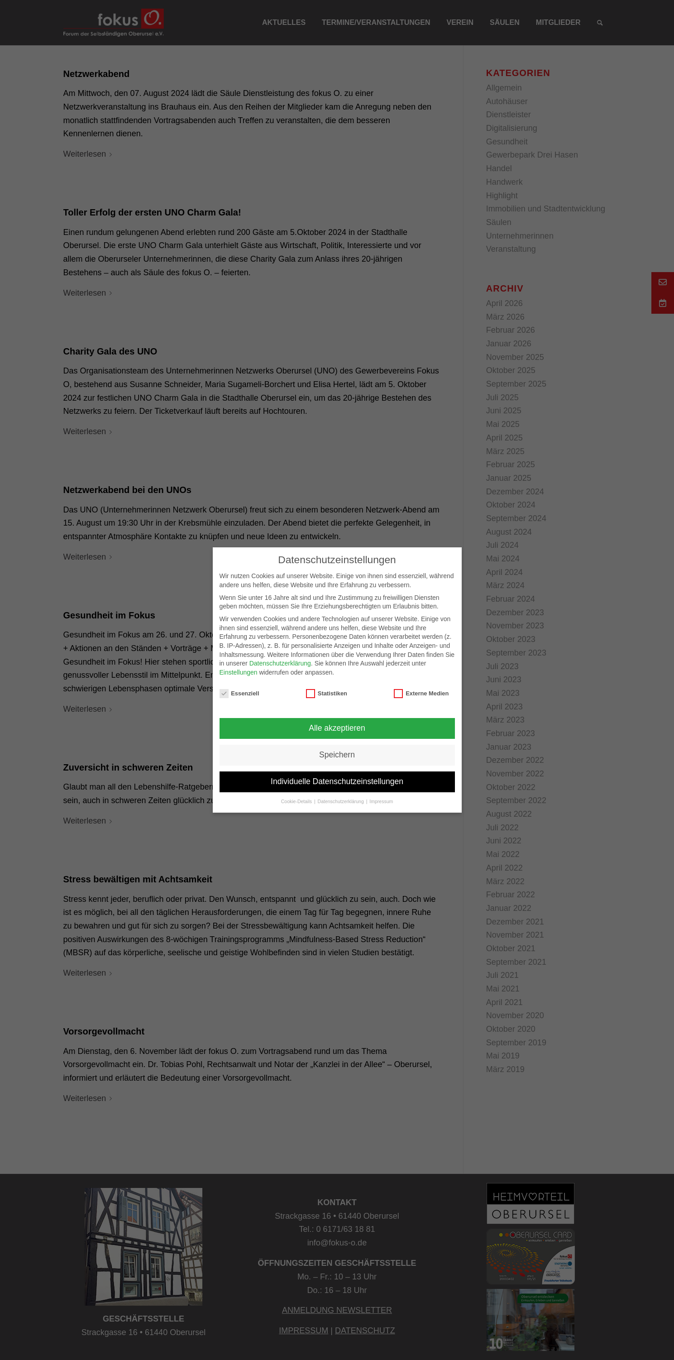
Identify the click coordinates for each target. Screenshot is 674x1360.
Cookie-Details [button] (297, 801)
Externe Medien (421, 693)
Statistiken (326, 693)
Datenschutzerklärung (280, 663)
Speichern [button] (337, 754)
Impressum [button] (381, 801)
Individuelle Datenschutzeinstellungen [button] (337, 781)
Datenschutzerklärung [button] (341, 801)
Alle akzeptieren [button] (337, 728)
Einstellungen (239, 672)
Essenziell (239, 693)
